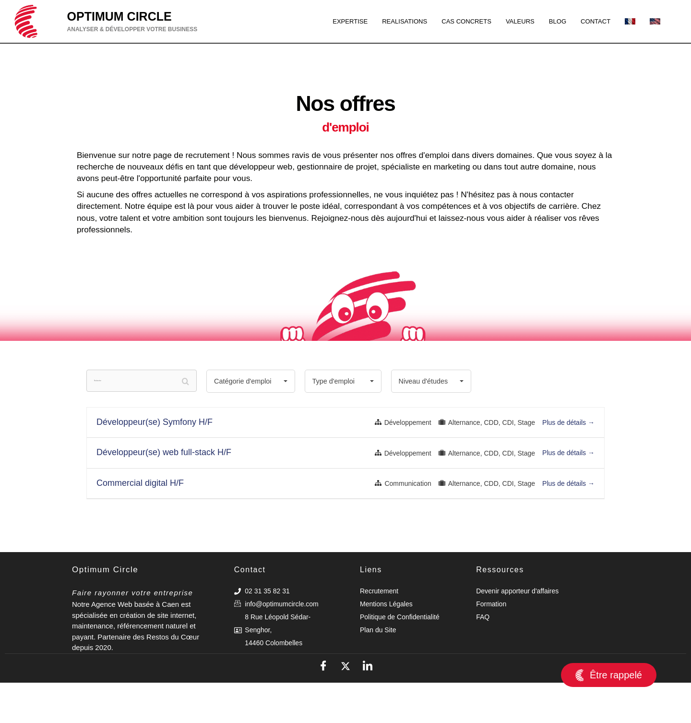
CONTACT (593, 21)
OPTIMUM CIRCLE (119, 16)
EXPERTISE (322, 21)
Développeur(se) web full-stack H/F (163, 492)
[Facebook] (323, 706)
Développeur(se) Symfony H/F (154, 462)
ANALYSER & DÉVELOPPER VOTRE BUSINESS (132, 29)
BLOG (552, 21)
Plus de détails (568, 463)
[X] (345, 706)
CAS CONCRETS (451, 21)
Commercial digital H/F (140, 523)
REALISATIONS (382, 21)
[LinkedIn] (367, 706)
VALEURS (510, 21)
